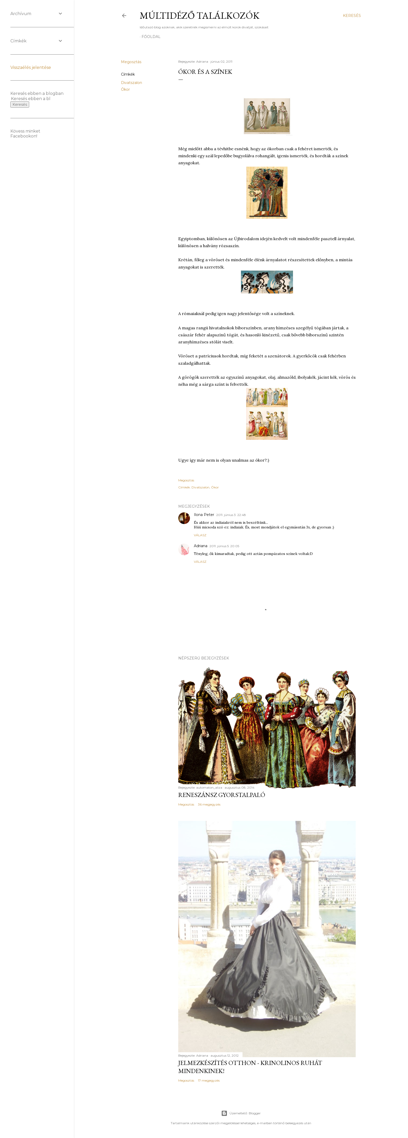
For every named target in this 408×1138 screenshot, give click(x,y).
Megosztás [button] (131, 62)
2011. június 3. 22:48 (231, 515)
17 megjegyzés (209, 1080)
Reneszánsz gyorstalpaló (221, 795)
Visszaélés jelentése (30, 67)
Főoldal (151, 36)
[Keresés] (352, 15)
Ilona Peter (204, 514)
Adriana (200, 546)
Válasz (200, 535)
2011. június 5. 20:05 (224, 546)
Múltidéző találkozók (199, 15)
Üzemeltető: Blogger (241, 1113)
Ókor (125, 89)
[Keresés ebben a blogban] (30, 98)
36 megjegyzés (209, 804)
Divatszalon (131, 82)
